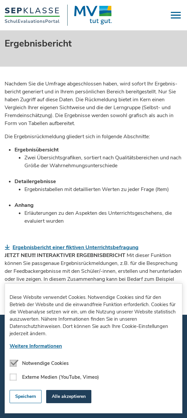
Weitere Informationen (36, 346)
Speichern (25, 396)
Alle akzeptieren (69, 396)
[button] (175, 15)
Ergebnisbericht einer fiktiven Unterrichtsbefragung (76, 247)
